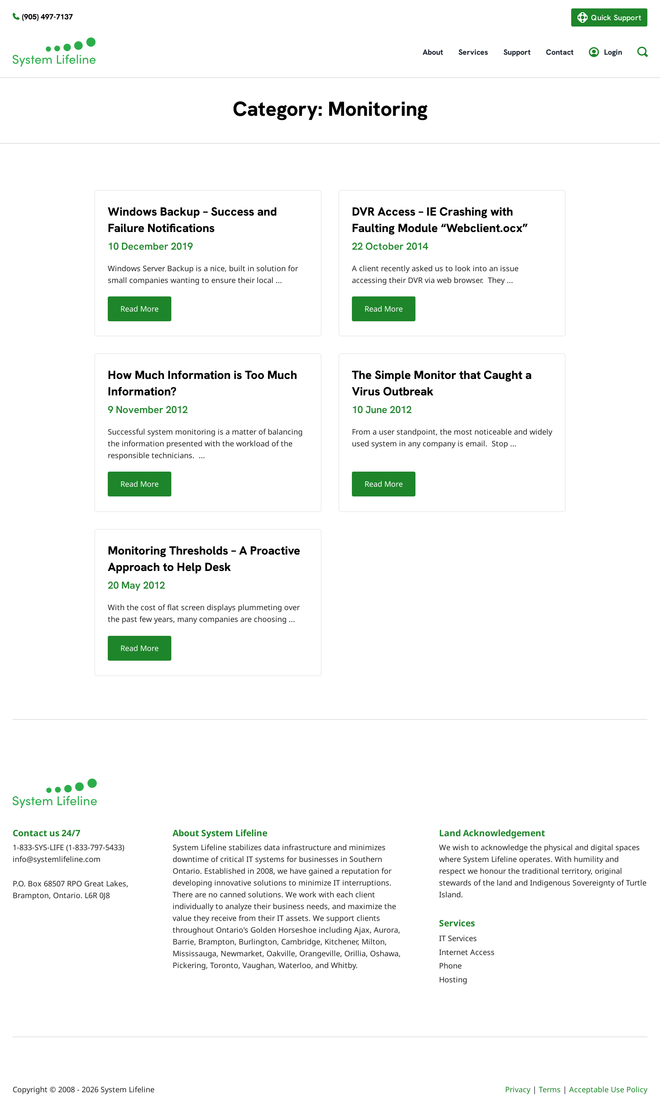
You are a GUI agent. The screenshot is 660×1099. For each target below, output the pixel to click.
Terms (550, 1070)
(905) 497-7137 (47, 16)
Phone (450, 947)
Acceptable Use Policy (608, 1070)
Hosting (453, 960)
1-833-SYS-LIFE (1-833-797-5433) (68, 828)
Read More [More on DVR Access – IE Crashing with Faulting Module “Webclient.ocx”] (376, 309)
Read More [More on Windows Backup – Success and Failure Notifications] (139, 309)
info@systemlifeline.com (57, 840)
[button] (642, 52)
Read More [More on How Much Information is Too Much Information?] (171, 468)
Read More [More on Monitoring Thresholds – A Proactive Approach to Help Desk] (155, 636)
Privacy (517, 1070)
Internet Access (467, 933)
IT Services (458, 919)
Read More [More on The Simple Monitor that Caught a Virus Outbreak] (360, 477)
